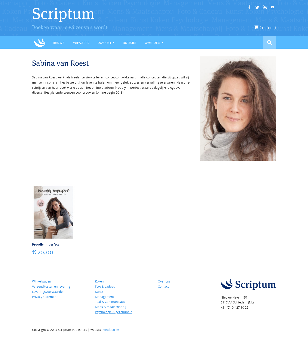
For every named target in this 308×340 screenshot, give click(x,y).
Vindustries (111, 330)
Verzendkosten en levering (51, 286)
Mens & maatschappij (110, 307)
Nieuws (58, 42)
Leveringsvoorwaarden (48, 292)
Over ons (164, 281)
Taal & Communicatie (110, 302)
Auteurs (129, 42)
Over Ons (154, 42)
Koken (99, 281)
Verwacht (81, 42)
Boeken (106, 42)
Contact (163, 286)
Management (104, 297)
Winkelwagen (41, 281)
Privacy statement (45, 297)
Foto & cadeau (105, 286)
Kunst (99, 292)
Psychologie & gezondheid (113, 312)
